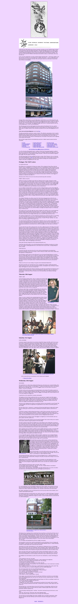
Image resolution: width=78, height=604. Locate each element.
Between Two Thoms (27, 378)
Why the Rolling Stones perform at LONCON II (39, 149)
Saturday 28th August (37, 144)
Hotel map (24, 145)
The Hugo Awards (50, 142)
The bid (23, 142)
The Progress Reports (26, 143)
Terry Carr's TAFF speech (52, 143)
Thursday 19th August (25, 274)
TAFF (31, 157)
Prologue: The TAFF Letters (27, 162)
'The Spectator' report (51, 145)
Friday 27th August (36, 143)
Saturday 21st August (25, 338)
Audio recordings (50, 144)
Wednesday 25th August (26, 380)
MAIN (35, 601)
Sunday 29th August (37, 145)
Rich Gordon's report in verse (52, 146)
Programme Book (25, 144)
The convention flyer (26, 146)
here (39, 131)
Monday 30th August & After (38, 146)
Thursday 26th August (37, 142)
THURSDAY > (41, 601)
